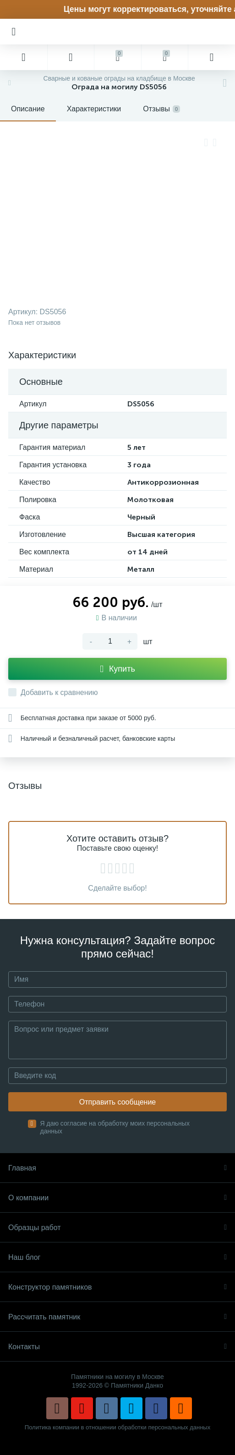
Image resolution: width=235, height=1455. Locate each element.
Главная (117, 1168)
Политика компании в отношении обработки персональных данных (117, 1427)
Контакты (117, 1347)
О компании (117, 1198)
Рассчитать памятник (117, 1317)
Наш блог (117, 1257)
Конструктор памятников (117, 1287)
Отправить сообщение (117, 1102)
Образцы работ (117, 1227)
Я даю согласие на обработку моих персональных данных (115, 1127)
